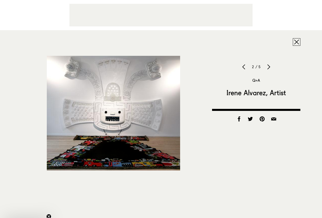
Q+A (256, 80)
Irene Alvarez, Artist (256, 92)
